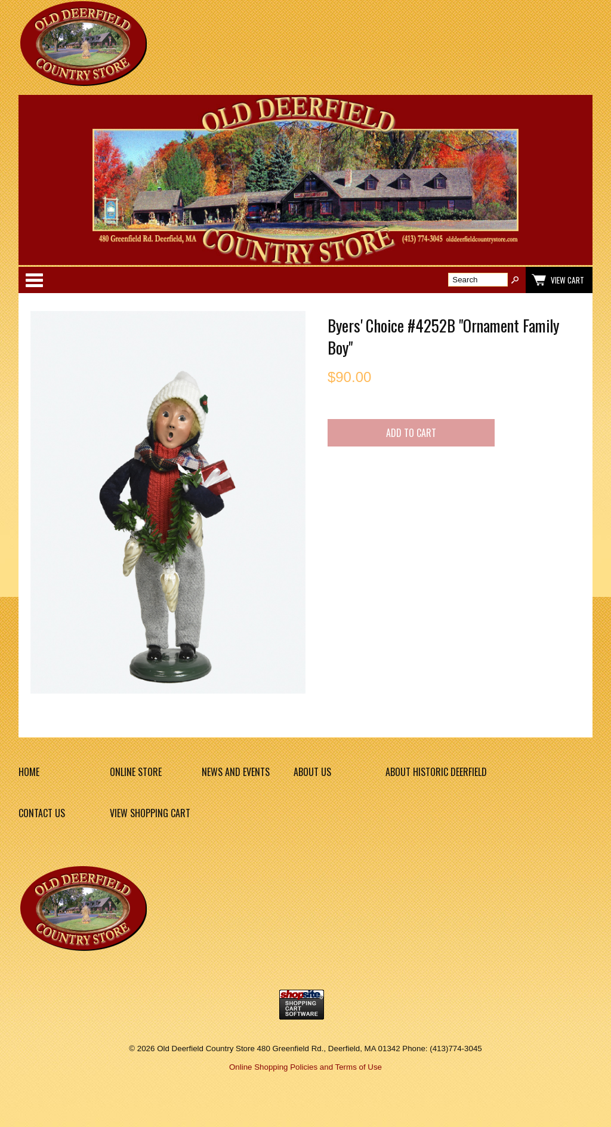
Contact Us (41, 813)
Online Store (136, 772)
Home (28, 772)
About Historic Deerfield (436, 772)
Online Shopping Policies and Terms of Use (305, 1067)
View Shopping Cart (150, 813)
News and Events (236, 772)
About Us (312, 772)
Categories (34, 280)
